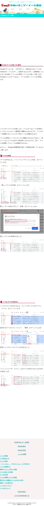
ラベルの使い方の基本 (6, 472)
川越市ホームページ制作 (23, 504)
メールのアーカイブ (6, 485)
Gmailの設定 (22, 491)
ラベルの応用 (4, 474)
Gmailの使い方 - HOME (21, 442)
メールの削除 (4, 456)
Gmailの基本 (22, 446)
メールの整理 (22, 454)
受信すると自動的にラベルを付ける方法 (11, 480)
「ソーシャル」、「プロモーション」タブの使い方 (15, 464)
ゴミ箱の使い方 (4, 458)
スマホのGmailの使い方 (21, 495)
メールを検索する (5, 466)
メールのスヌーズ (5, 488)
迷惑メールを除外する (6, 483)
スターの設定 (4, 461)
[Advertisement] (22, 41)
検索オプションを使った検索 (8, 469)
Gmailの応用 (22, 450)
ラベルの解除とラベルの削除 (8, 477)
